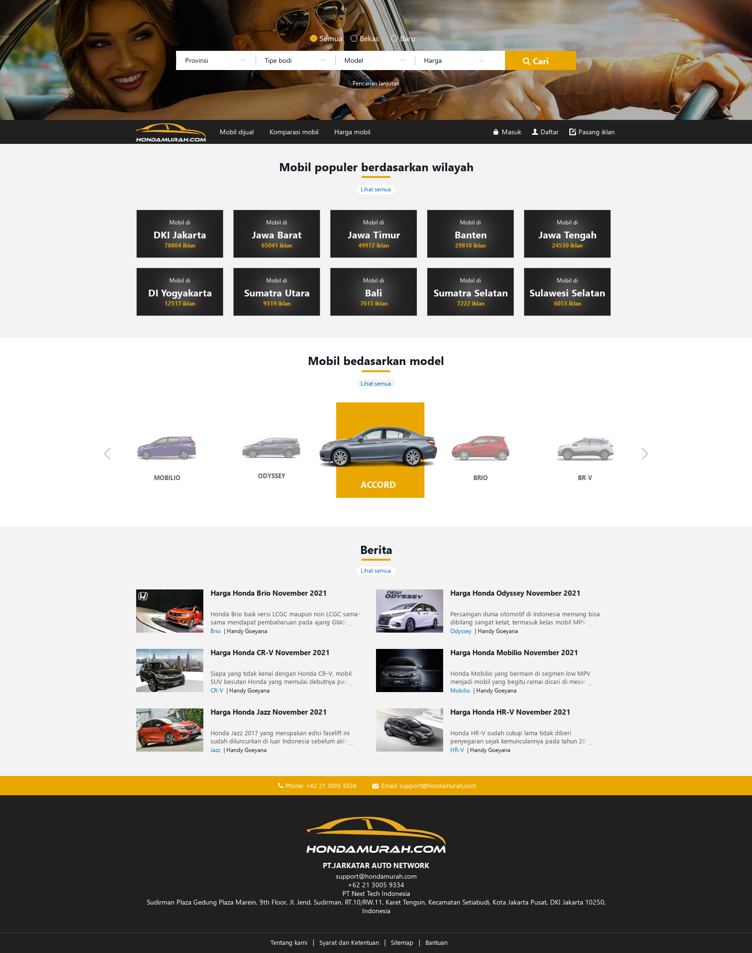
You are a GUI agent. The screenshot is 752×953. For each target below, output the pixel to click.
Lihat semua (376, 189)
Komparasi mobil (294, 131)
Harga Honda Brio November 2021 (269, 593)
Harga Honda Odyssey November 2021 (515, 593)
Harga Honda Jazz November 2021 (269, 712)
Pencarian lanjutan (376, 83)
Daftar (544, 131)
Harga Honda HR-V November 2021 (510, 712)
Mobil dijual (237, 131)
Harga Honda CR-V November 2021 (270, 652)
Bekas (363, 38)
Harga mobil (352, 131)
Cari (535, 61)
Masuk (506, 131)
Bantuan (436, 942)
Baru (404, 38)
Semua (323, 38)
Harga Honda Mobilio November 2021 (514, 652)
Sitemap (402, 942)
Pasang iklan (591, 131)
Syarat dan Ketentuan (349, 942)
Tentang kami (288, 942)
